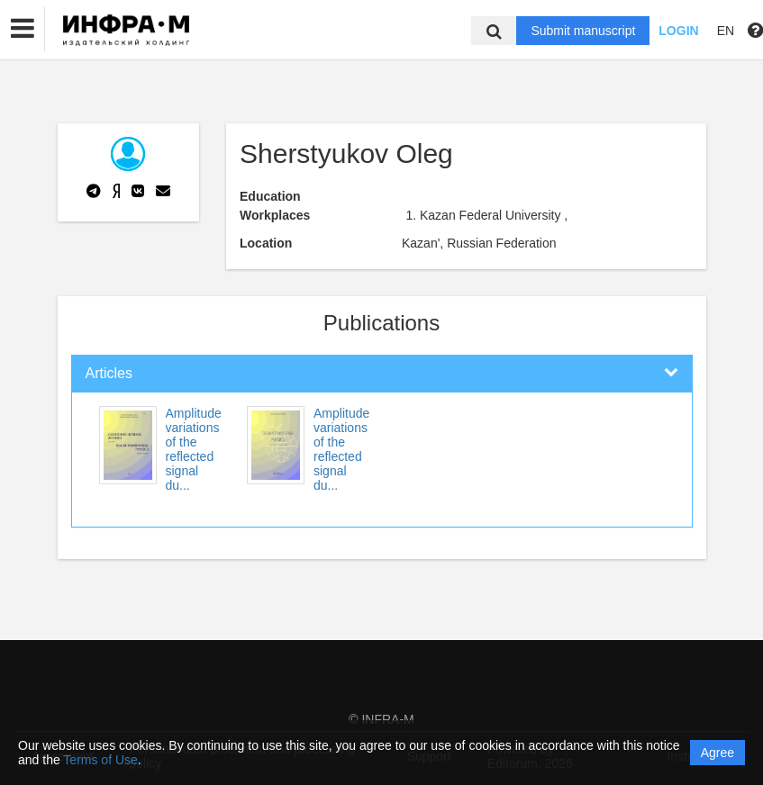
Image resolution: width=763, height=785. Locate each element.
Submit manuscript (583, 30)
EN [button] (725, 30)
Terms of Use (100, 760)
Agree (717, 752)
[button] (22, 28)
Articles (109, 373)
